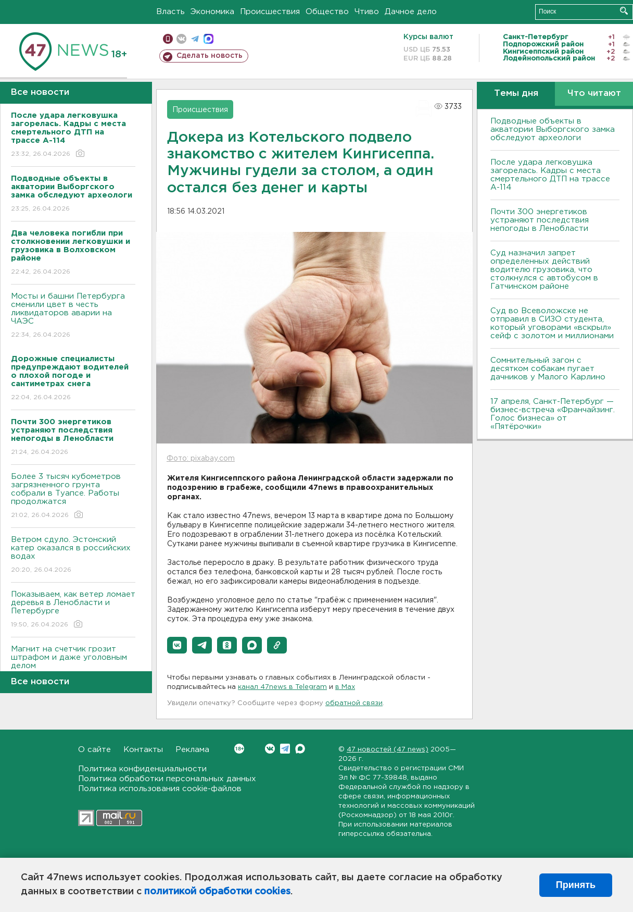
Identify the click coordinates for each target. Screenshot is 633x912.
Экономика (212, 11)
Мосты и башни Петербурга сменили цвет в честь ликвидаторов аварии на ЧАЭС (73, 316)
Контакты (143, 749)
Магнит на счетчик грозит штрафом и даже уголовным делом (73, 665)
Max (300, 749)
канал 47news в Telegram (282, 687)
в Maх (345, 687)
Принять (576, 885)
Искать (624, 11)
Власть (170, 11)
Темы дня (516, 93)
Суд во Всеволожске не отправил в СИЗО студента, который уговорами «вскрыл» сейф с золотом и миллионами (552, 323)
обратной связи (354, 703)
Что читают (594, 93)
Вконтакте (239, 749)
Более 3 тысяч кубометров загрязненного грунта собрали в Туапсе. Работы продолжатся (73, 496)
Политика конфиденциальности (142, 769)
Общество (327, 11)
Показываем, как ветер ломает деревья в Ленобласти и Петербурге (73, 610)
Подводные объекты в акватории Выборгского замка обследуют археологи (552, 129)
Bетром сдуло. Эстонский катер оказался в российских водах (73, 555)
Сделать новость (209, 56)
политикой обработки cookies (217, 892)
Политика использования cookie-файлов (160, 788)
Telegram (285, 749)
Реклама (192, 749)
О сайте (94, 749)
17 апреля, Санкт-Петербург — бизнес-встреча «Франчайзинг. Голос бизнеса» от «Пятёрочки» (552, 414)
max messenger (208, 39)
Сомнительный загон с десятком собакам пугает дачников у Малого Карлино (547, 368)
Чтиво (367, 11)
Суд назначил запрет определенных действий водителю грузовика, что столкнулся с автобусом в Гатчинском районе (544, 270)
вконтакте (181, 39)
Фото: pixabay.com (201, 458)
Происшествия (270, 11)
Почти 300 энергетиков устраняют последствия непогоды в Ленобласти (539, 220)
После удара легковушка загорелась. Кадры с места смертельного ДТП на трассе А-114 (550, 175)
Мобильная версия (168, 39)
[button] (177, 645)
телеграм (195, 39)
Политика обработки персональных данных (167, 778)
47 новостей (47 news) (387, 750)
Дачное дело (411, 11)
